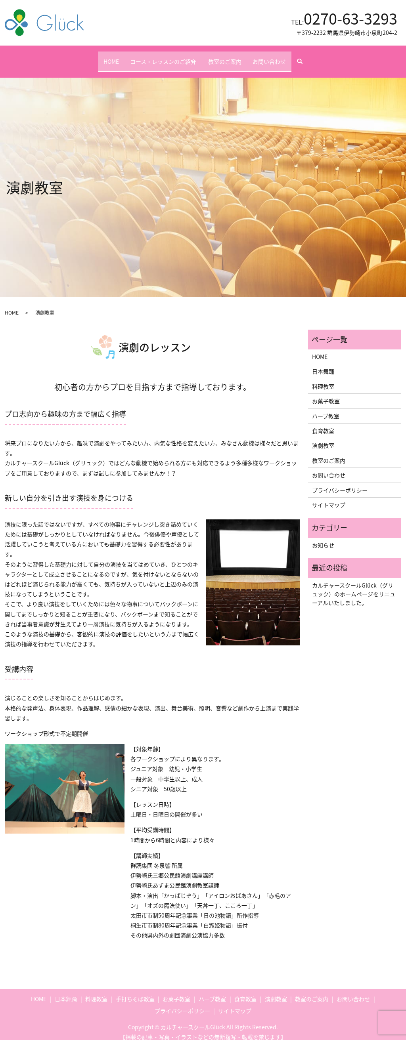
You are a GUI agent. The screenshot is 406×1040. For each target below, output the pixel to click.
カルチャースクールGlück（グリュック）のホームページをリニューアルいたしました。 (353, 586)
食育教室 (323, 423)
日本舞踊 (323, 364)
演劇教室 (323, 438)
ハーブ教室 (325, 408)
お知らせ (323, 538)
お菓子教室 (326, 393)
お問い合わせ (281, 57)
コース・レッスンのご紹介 (157, 57)
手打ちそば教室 (135, 991)
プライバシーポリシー (340, 482)
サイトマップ (328, 497)
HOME (99, 57)
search (319, 57)
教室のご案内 (231, 57)
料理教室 (323, 379)
